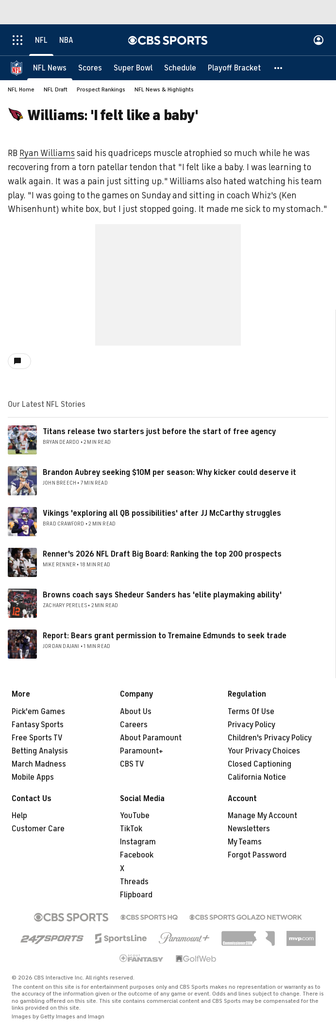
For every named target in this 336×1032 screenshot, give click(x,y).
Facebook (136, 855)
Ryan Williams (47, 153)
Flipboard (136, 895)
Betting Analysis (40, 751)
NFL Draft (55, 89)
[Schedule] (180, 68)
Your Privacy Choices (264, 751)
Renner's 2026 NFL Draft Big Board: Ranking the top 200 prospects (162, 554)
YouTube (135, 816)
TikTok (131, 829)
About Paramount (151, 738)
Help (19, 816)
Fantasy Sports (38, 725)
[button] (279, 68)
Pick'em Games (38, 712)
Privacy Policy (251, 725)
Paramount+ (141, 751)
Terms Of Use (251, 712)
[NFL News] (49, 68)
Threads (134, 882)
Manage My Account (262, 816)
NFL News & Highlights (164, 89)
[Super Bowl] (133, 68)
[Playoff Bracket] (234, 68)
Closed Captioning (259, 764)
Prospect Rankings (101, 89)
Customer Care (38, 829)
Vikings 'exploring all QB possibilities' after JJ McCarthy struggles (162, 513)
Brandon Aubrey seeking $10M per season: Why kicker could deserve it (169, 472)
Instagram (138, 842)
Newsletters (249, 829)
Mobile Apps (33, 777)
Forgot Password (257, 855)
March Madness (39, 764)
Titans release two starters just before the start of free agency (159, 432)
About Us (135, 712)
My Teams (245, 842)
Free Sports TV (37, 738)
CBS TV (132, 764)
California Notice (257, 777)
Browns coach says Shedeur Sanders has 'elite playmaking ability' (162, 595)
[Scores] (90, 68)
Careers (134, 725)
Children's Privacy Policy (270, 738)
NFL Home (21, 89)
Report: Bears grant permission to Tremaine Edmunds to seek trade (164, 636)
